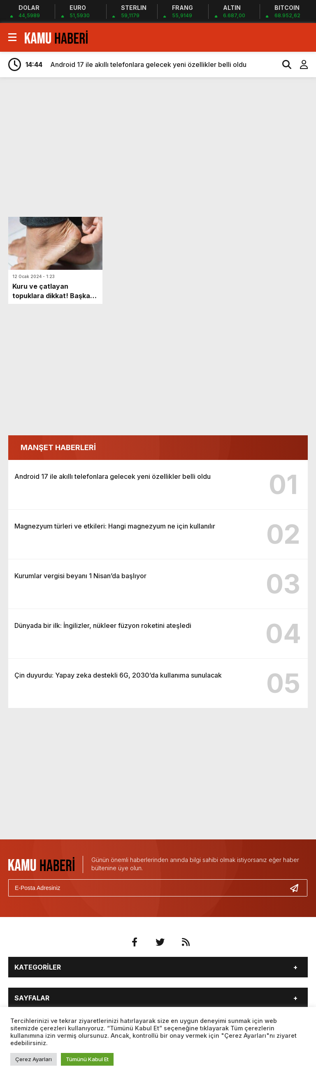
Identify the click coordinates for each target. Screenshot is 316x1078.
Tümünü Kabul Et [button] (87, 1059)
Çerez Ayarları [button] (33, 1059)
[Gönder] (297, 887)
